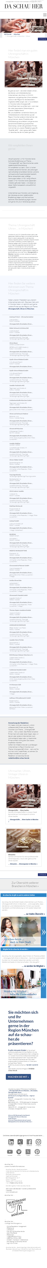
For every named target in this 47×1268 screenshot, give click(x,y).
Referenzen (10, 1235)
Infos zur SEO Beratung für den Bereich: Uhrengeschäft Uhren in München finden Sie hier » (19, 1116)
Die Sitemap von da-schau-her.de (17, 1241)
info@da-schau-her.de (15, 1183)
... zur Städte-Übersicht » (34, 913)
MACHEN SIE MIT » (18, 1076)
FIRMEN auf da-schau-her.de (16, 1231)
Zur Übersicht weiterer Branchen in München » (25, 884)
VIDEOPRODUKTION (14, 1236)
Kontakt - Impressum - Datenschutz (17, 1240)
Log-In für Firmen (12, 1243)
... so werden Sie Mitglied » (33, 965)
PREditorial (10, 1228)
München (17, 34)
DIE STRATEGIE (12, 1233)
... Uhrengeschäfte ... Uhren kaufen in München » (23, 820)
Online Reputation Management (16, 1226)
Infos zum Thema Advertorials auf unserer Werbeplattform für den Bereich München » (20, 1120)
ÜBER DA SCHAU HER (14, 1238)
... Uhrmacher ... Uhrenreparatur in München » (23, 864)
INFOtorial (7, 34)
